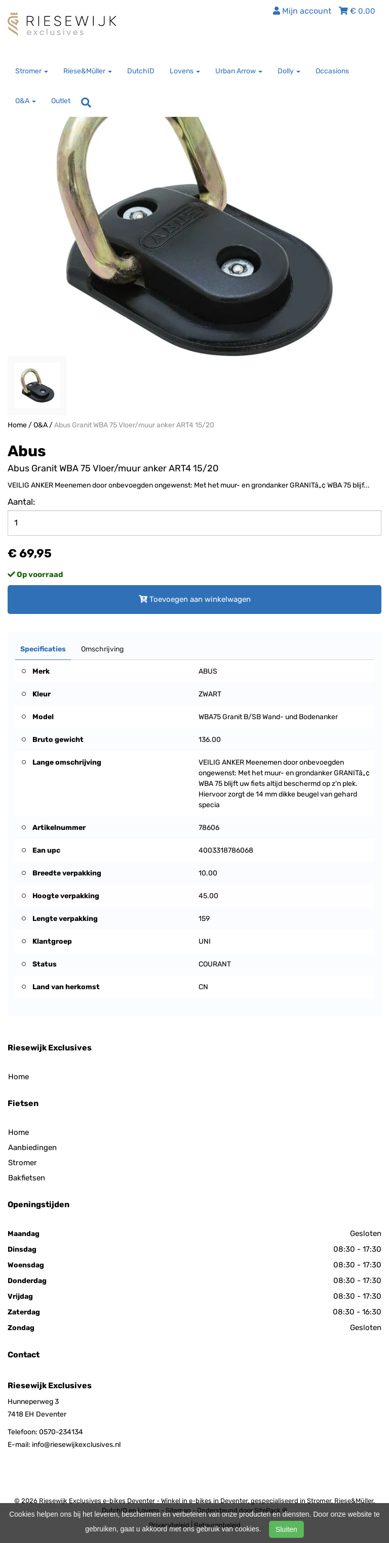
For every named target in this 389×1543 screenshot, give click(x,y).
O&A (40, 425)
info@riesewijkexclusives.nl (76, 1444)
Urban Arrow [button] (238, 71)
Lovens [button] (185, 71)
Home (17, 425)
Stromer (22, 1162)
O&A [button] (25, 101)
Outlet (60, 101)
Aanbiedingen (32, 1147)
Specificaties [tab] (43, 649)
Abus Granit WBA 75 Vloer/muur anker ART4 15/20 (134, 425)
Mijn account (302, 11)
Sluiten (286, 1529)
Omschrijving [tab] (102, 649)
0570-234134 (61, 1432)
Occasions (332, 71)
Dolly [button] (289, 71)
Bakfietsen (26, 1177)
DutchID (140, 71)
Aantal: (21, 502)
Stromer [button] (31, 71)
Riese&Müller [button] (87, 71)
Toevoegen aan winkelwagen (195, 599)
